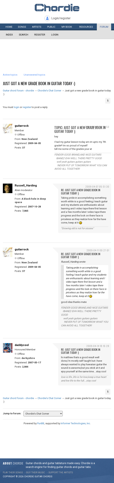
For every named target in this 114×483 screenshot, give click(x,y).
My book (67, 26)
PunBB (40, 423)
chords (47, 476)
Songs (22, 26)
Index (9, 34)
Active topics (10, 74)
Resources (86, 26)
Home (9, 26)
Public (51, 26)
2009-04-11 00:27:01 (98, 250)
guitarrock (22, 125)
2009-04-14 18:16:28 (97, 346)
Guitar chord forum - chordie (18, 90)
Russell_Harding (26, 185)
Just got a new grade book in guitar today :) (39, 83)
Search (23, 34)
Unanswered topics (34, 74)
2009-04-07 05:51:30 (97, 186)
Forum (104, 26)
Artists (36, 26)
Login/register (61, 18)
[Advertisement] (57, 50)
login (16, 107)
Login (54, 34)
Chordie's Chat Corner (49, 90)
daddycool (22, 345)
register (27, 107)
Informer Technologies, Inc (75, 423)
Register (39, 34)
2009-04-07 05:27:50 (97, 126)
